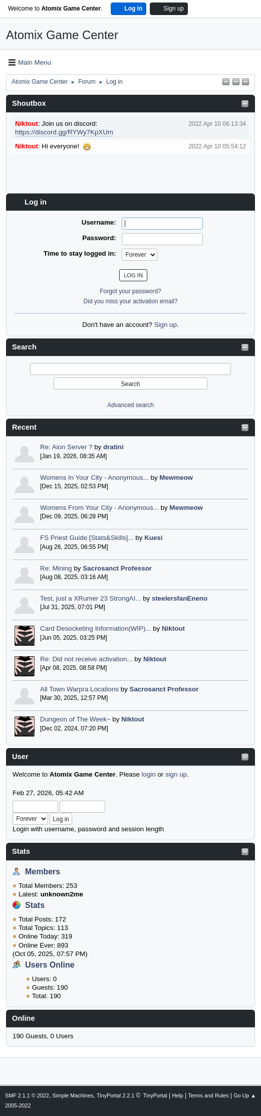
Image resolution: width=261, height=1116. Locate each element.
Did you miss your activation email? (131, 301)
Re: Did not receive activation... (86, 659)
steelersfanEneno (179, 598)
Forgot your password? (130, 291)
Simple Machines (72, 1095)
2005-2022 (18, 1105)
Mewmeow (176, 477)
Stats (21, 851)
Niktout (173, 628)
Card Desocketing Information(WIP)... (95, 628)
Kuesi (153, 537)
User (20, 757)
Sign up (165, 324)
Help (177, 1095)
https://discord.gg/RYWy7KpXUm (64, 132)
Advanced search (130, 405)
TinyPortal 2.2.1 (115, 1095)
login (149, 774)
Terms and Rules (208, 1095)
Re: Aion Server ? (66, 447)
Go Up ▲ (244, 1095)
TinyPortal (155, 1095)
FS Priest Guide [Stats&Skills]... (87, 537)
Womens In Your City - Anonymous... (94, 477)
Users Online (50, 965)
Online (23, 1018)
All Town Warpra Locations (79, 689)
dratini (113, 447)
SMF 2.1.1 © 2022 (27, 1095)
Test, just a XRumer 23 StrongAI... (90, 598)
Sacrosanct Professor (117, 568)
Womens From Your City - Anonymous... (99, 507)
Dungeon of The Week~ (75, 719)
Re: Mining (56, 568)
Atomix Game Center (62, 35)
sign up (176, 774)
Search (24, 347)
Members (42, 871)
